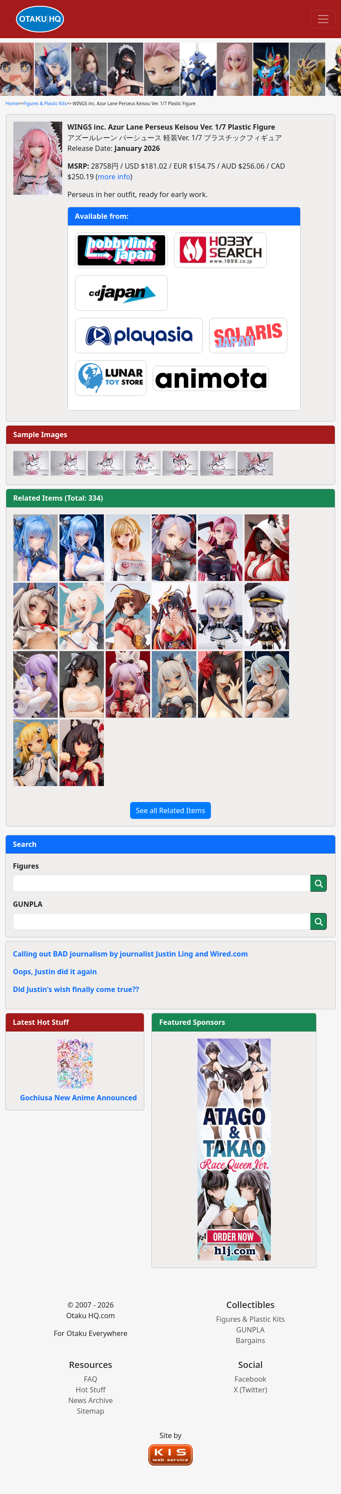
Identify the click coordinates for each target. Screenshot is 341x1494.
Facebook (250, 1379)
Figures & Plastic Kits (45, 103)
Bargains (250, 1340)
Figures (26, 866)
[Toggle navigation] (323, 19)
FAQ (90, 1379)
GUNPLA (28, 904)
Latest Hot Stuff (41, 1022)
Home (12, 103)
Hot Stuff (91, 1390)
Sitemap (90, 1411)
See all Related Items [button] (170, 810)
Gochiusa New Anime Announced (78, 1098)
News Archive (90, 1400)
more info (114, 177)
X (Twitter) (250, 1390)
